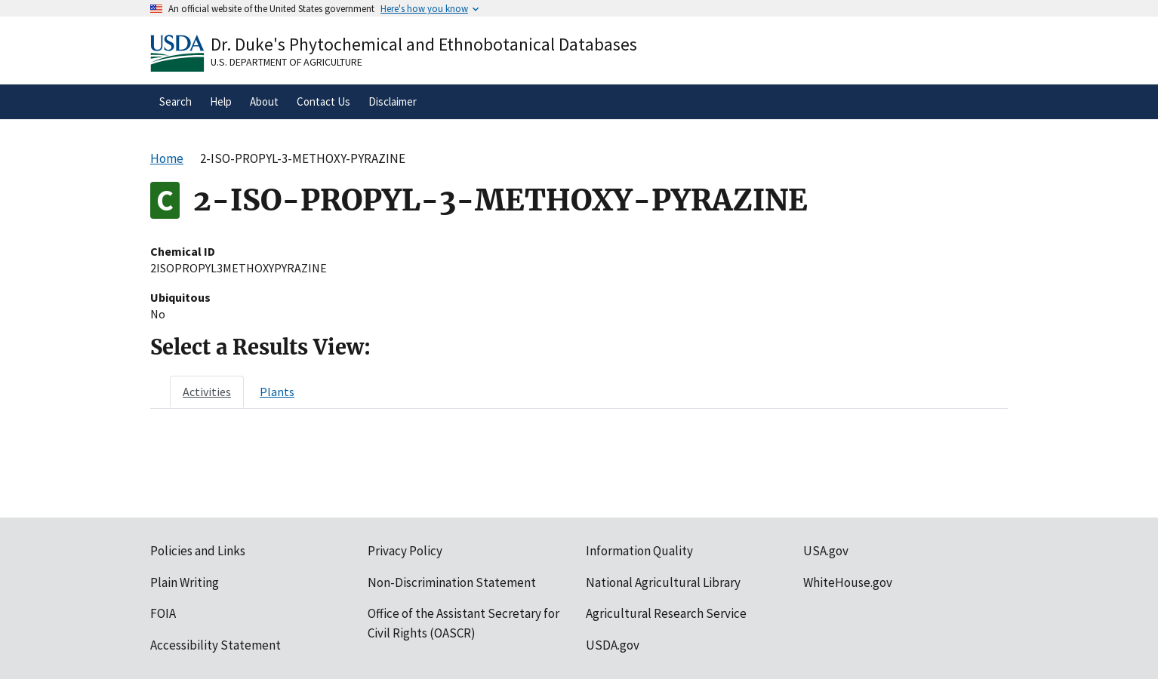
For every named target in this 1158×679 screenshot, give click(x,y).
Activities (207, 391)
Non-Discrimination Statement (452, 582)
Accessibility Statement (215, 645)
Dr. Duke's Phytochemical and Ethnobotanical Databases (424, 44)
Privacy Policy (405, 550)
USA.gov (825, 550)
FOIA (163, 613)
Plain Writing (184, 582)
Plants (277, 391)
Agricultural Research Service (666, 613)
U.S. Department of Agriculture (286, 62)
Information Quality (639, 550)
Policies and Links (197, 550)
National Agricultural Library (663, 582)
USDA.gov (612, 645)
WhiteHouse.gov (847, 582)
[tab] (206, 391)
